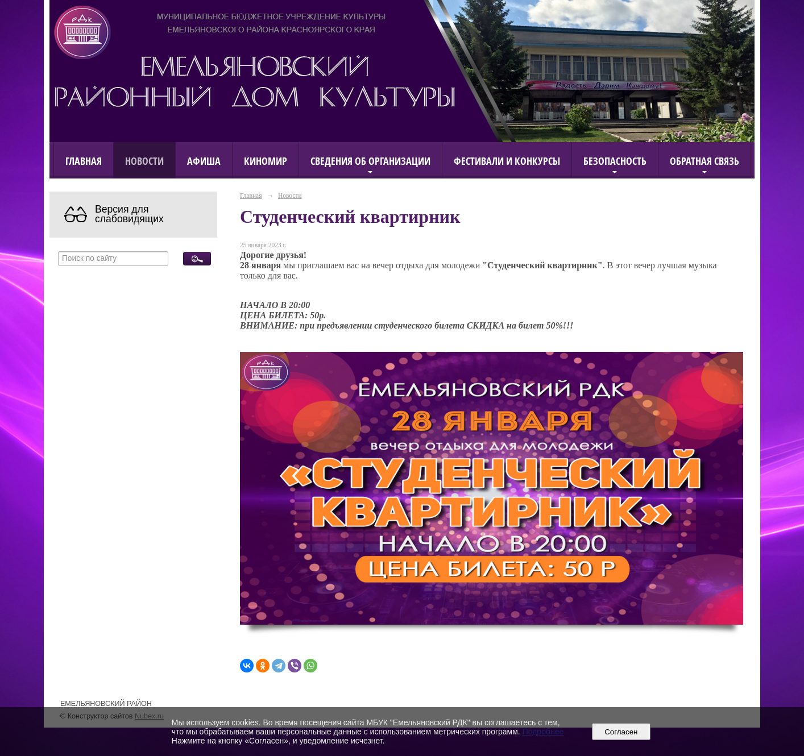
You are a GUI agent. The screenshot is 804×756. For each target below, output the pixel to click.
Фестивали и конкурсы (507, 160)
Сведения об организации (370, 160)
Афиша (204, 160)
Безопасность (614, 160)
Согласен (621, 732)
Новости (144, 160)
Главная (83, 160)
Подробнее (543, 731)
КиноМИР (265, 160)
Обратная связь (704, 160)
